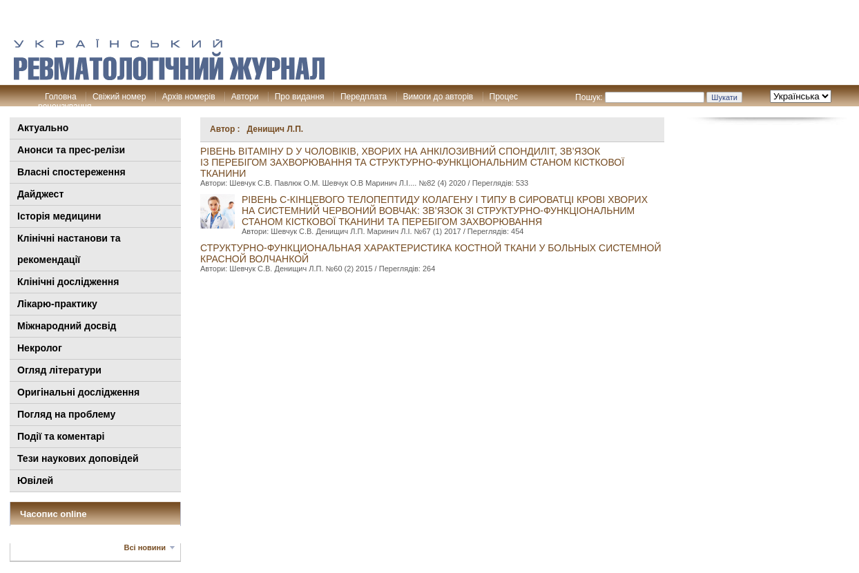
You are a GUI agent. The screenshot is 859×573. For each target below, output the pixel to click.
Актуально (42, 127)
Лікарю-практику (57, 303)
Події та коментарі (60, 436)
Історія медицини (59, 216)
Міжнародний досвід (67, 325)
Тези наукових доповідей (78, 458)
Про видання (300, 96)
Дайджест (40, 194)
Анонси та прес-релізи (71, 149)
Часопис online (53, 514)
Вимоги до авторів (438, 96)
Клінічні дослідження (68, 281)
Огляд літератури (59, 370)
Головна (61, 96)
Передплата (363, 96)
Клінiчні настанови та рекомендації (68, 249)
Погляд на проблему (66, 414)
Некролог (39, 347)
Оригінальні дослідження (78, 392)
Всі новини (145, 547)
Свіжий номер (119, 96)
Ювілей (35, 480)
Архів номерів (188, 96)
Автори (245, 96)
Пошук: (589, 97)
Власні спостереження (71, 171)
